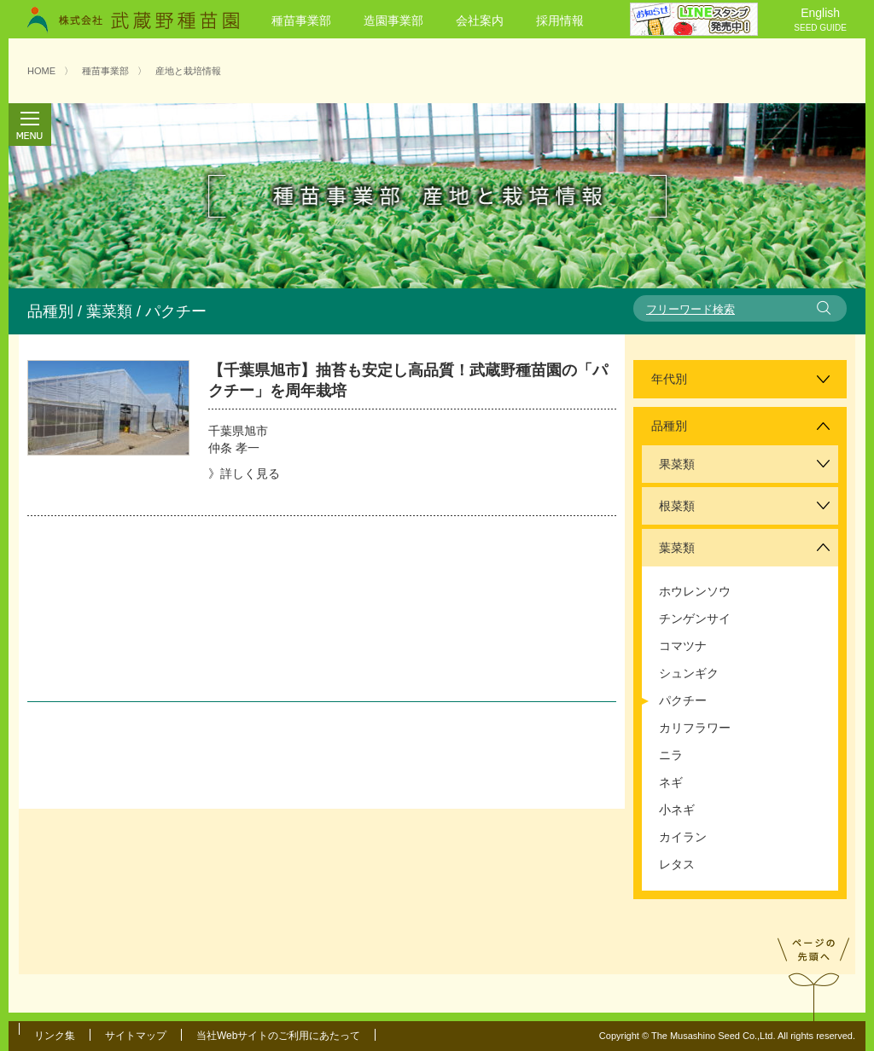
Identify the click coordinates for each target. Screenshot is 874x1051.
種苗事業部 (301, 20)
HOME (41, 71)
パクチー (683, 700)
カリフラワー (695, 728)
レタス (677, 864)
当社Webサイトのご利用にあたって (278, 1036)
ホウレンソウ (695, 591)
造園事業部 (393, 20)
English (820, 20)
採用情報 (560, 20)
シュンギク (689, 673)
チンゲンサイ (695, 618)
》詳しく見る (244, 473)
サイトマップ (135, 1036)
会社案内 (480, 20)
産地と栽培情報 (188, 71)
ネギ (671, 782)
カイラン (683, 837)
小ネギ (677, 809)
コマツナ (683, 646)
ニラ (671, 755)
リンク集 (54, 1036)
